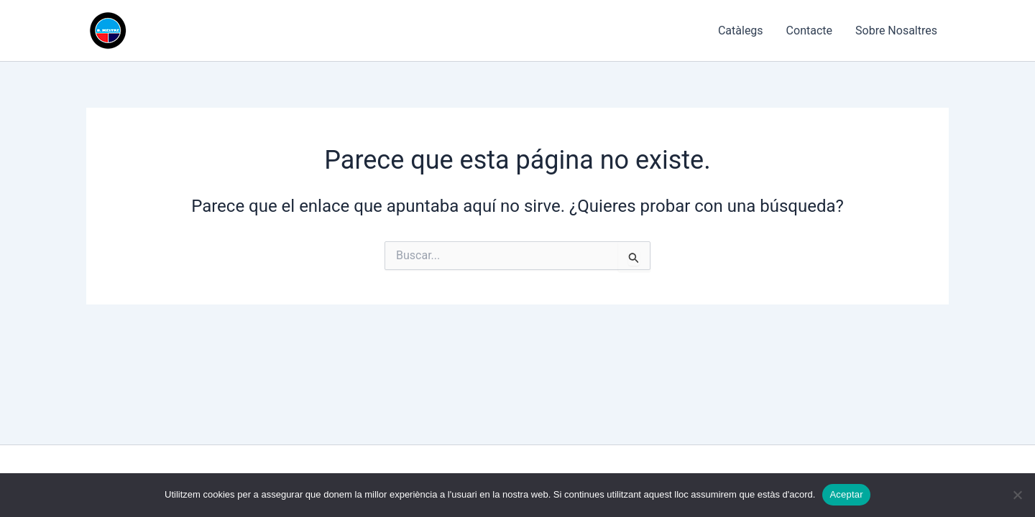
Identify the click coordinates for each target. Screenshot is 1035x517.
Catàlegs (740, 30)
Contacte (809, 30)
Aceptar (846, 494)
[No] (1017, 495)
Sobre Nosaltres (896, 30)
